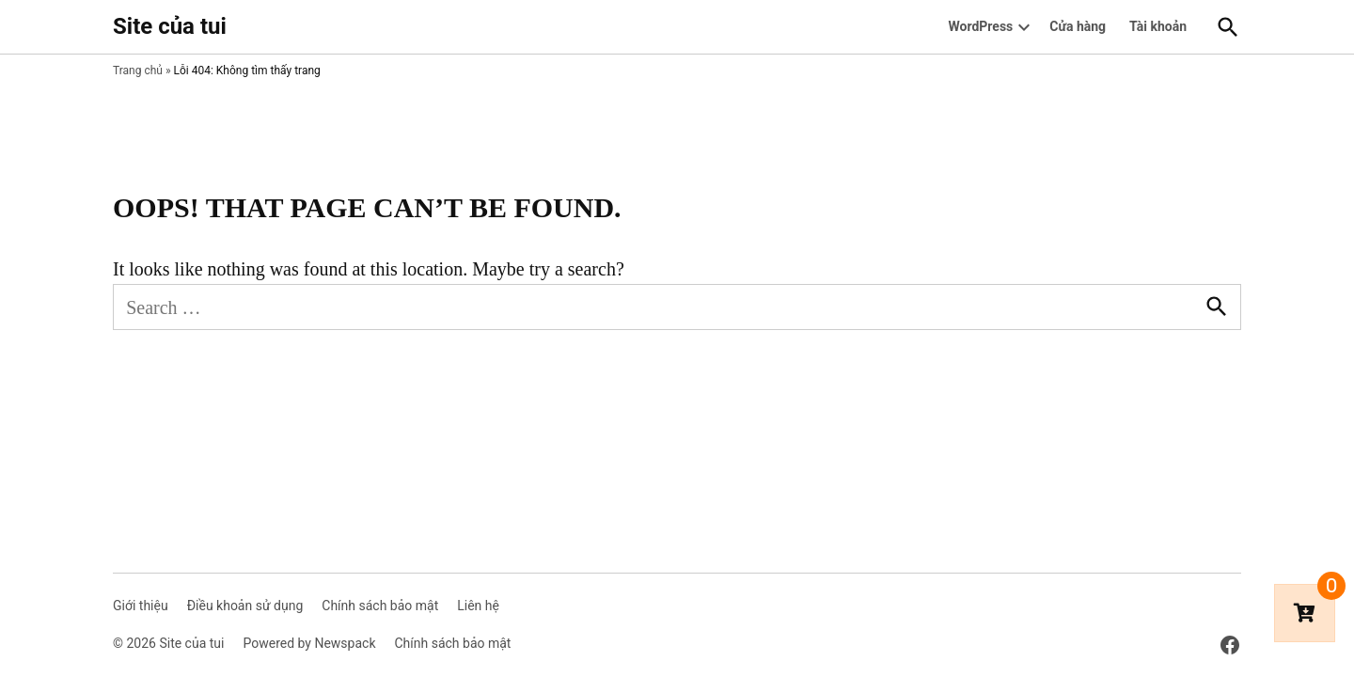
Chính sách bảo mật (380, 605)
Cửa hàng (1077, 26)
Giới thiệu (140, 605)
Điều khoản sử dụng (245, 605)
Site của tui (170, 26)
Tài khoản (1158, 26)
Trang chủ (138, 70)
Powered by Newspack (309, 643)
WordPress (981, 26)
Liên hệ (478, 605)
